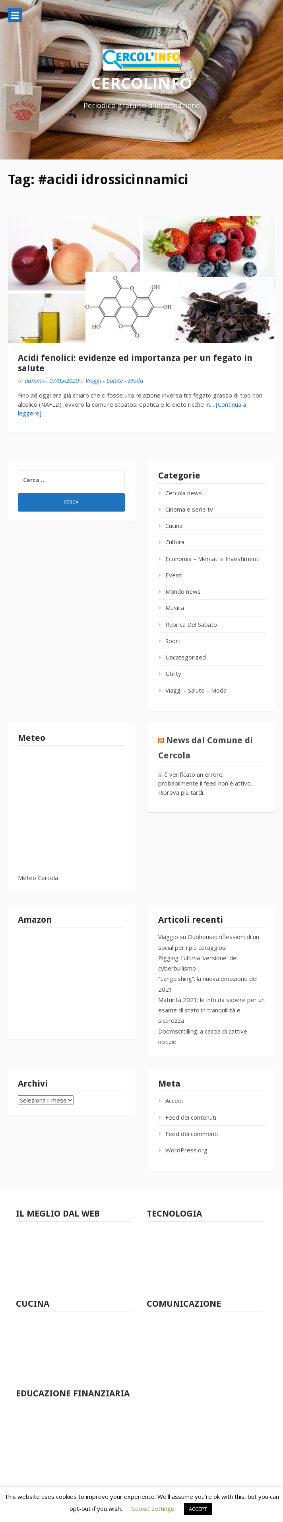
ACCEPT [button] (198, 1508)
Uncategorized (185, 657)
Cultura (174, 542)
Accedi (174, 1101)
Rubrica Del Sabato (191, 624)
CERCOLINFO (141, 83)
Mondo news (183, 591)
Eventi (173, 575)
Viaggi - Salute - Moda (114, 380)
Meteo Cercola (38, 878)
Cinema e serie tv (189, 509)
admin (33, 380)
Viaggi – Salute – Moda (196, 690)
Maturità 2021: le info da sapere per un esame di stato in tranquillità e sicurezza (211, 1010)
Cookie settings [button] (153, 1508)
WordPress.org (186, 1150)
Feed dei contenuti (190, 1117)
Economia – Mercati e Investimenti (212, 559)
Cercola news (183, 493)
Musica (174, 608)
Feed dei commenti (191, 1134)
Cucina (173, 526)
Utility (173, 673)
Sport (172, 641)
